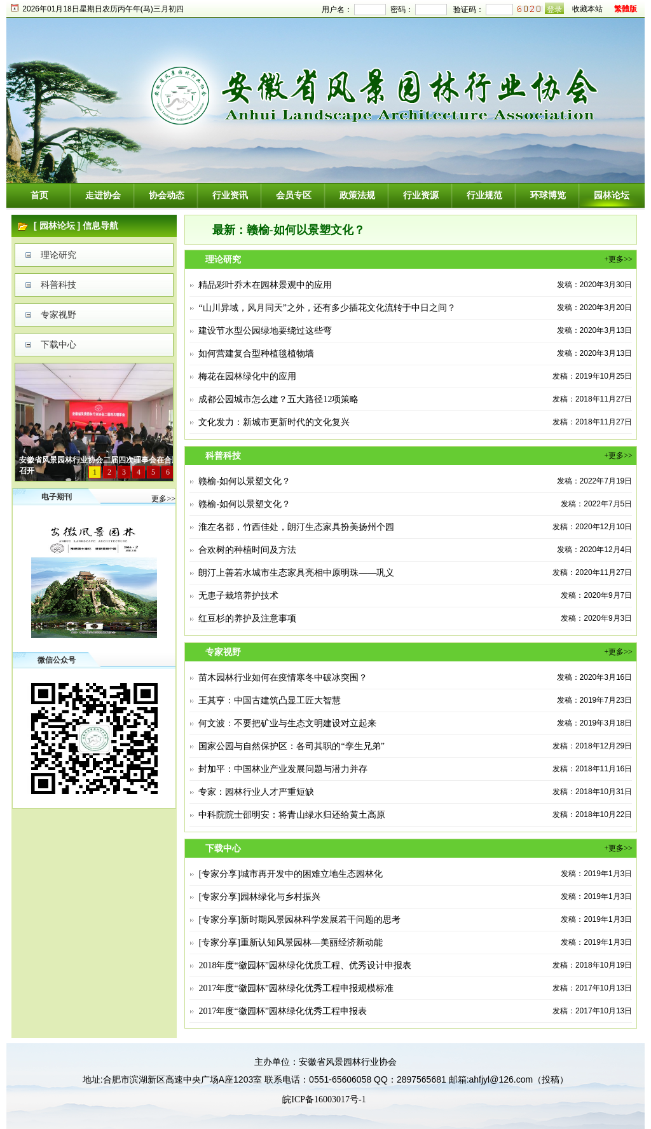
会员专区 (294, 195)
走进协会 (103, 195)
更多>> (163, 498)
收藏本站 (587, 8)
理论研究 (58, 255)
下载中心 (58, 344)
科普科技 (58, 285)
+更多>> (618, 259)
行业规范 (484, 195)
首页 (39, 195)
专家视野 (58, 315)
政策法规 (357, 195)
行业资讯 (230, 195)
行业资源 (421, 195)
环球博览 (548, 195)
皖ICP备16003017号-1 (324, 1099)
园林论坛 (611, 195)
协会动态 (166, 195)
